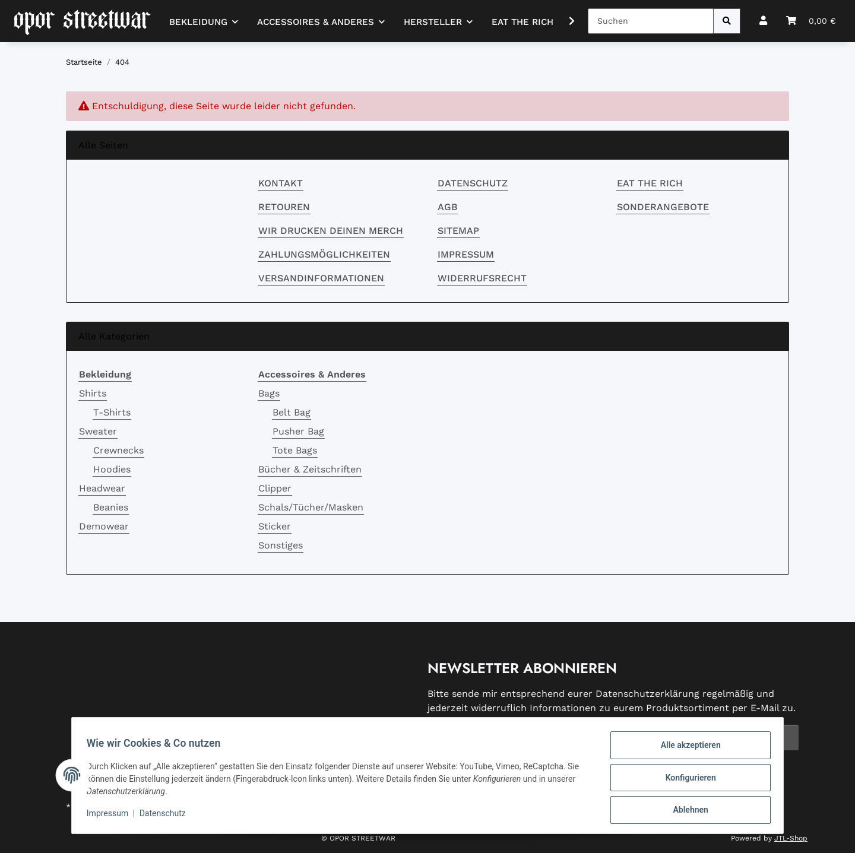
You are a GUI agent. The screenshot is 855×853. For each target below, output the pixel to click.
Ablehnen (686, 811)
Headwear (102, 488)
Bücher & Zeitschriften (310, 469)
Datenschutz (473, 183)
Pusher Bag (298, 431)
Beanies (110, 507)
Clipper (275, 488)
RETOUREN (284, 207)
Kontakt (280, 183)
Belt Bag (292, 412)
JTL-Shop (791, 838)
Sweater (98, 431)
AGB (448, 207)
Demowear (104, 526)
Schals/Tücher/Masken (310, 507)
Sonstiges (280, 545)
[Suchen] (651, 21)
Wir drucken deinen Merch (330, 230)
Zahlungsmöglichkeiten (324, 254)
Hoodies (112, 469)
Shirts (92, 393)
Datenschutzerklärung (647, 693)
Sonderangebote (663, 207)
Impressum (466, 254)
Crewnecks (118, 450)
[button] (763, 21)
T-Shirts (112, 412)
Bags (269, 393)
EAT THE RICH (522, 22)
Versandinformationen (321, 278)
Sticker (274, 526)
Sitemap (458, 230)
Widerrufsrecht (482, 278)
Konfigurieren (686, 780)
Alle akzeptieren (686, 749)
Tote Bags (295, 450)
